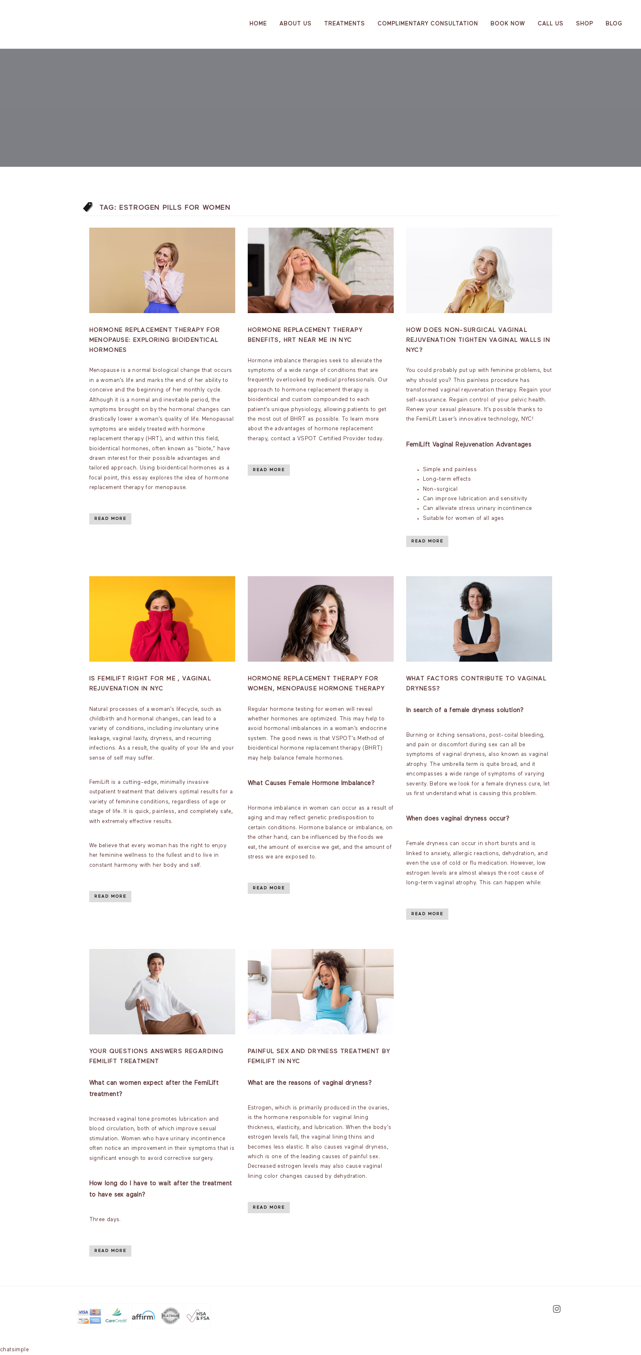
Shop (584, 24)
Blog (614, 24)
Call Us (550, 24)
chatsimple (14, 1349)
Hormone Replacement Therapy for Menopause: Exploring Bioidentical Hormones (154, 340)
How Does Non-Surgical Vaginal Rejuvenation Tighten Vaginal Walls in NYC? (478, 340)
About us (295, 24)
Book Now (507, 24)
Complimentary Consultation (427, 24)
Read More (110, 519)
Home (258, 24)
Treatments (344, 24)
